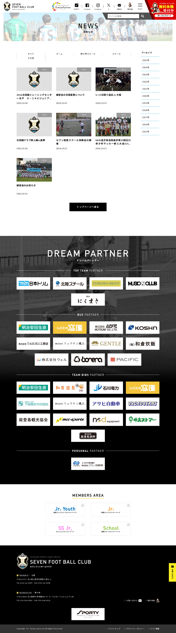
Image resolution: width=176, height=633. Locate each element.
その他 (31, 58)
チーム (59, 54)
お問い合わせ (172, 574)
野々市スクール (88, 54)
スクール (116, 54)
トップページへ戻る (88, 207)
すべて (31, 54)
